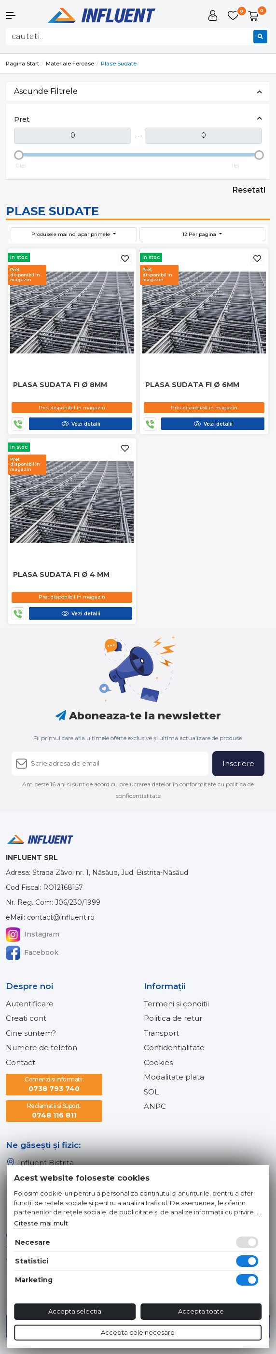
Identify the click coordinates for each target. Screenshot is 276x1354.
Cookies (158, 1062)
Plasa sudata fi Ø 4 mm (61, 574)
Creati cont (26, 1018)
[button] (23, 15)
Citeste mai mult (41, 1223)
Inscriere (238, 763)
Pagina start (22, 63)
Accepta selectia (74, 1311)
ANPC (155, 1106)
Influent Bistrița (40, 1163)
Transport (161, 1033)
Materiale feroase (70, 63)
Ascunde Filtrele (138, 91)
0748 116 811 (54, 1111)
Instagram (32, 934)
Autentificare (30, 1003)
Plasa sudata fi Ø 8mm (60, 384)
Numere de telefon (41, 1047)
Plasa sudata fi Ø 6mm (192, 384)
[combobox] (138, 36)
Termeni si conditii (176, 1003)
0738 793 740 (54, 1084)
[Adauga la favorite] (125, 258)
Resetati (248, 190)
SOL (151, 1091)
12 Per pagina (200, 234)
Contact (20, 1062)
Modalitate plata (174, 1076)
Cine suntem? (31, 1033)
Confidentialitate (174, 1047)
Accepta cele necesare (138, 1332)
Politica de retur (173, 1018)
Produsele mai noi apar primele (71, 234)
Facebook (32, 953)
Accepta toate (201, 1311)
